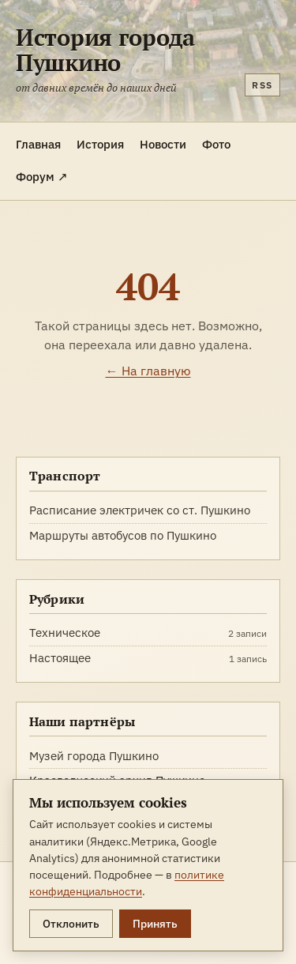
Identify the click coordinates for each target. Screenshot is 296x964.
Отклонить (71, 924)
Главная (38, 144)
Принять (155, 924)
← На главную (148, 370)
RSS (262, 85)
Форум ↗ (42, 176)
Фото (216, 144)
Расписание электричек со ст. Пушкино (139, 510)
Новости (163, 144)
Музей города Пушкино (94, 755)
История (100, 144)
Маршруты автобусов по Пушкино (122, 535)
